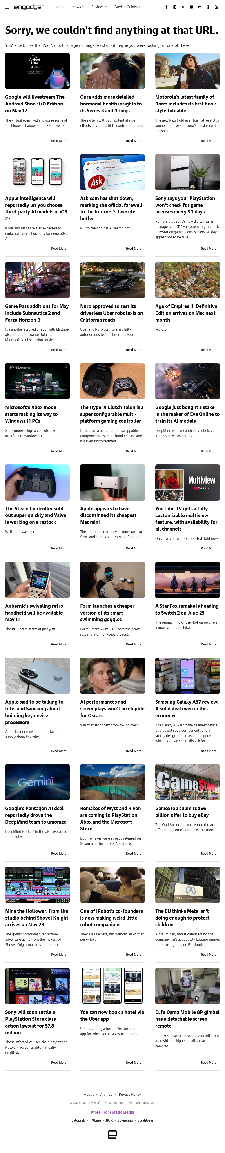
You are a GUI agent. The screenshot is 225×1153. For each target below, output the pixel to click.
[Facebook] (166, 7)
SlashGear (145, 1120)
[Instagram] (174, 7)
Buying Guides (126, 7)
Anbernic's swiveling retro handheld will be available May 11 (34, 613)
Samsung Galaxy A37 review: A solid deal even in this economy (186, 709)
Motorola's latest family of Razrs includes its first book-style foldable (186, 104)
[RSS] (216, 7)
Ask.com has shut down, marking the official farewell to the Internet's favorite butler (111, 208)
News (76, 7)
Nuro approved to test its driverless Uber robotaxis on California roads (111, 313)
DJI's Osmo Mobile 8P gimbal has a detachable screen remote (187, 1019)
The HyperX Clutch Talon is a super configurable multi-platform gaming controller (111, 414)
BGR (109, 1120)
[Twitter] (183, 7)
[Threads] (208, 7)
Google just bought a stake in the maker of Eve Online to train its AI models (187, 414)
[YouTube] (191, 7)
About (89, 1094)
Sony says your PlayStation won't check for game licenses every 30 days (185, 205)
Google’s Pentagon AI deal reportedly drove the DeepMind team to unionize (35, 815)
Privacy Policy (130, 1094)
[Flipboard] (199, 7)
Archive (106, 1094)
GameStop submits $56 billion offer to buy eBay (182, 812)
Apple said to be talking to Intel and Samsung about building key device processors (34, 712)
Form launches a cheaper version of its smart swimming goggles (107, 613)
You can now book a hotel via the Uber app (112, 1016)
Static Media (90, 1102)
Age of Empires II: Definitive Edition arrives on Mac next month (186, 313)
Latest (59, 7)
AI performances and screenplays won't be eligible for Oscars (112, 709)
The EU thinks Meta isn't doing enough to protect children (182, 918)
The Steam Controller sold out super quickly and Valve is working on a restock (35, 515)
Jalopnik (78, 1120)
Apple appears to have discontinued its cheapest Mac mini (108, 515)
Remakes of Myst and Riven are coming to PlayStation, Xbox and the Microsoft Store (110, 818)
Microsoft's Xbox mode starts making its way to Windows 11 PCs (31, 414)
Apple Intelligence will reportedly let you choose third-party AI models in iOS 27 (36, 208)
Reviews (97, 7)
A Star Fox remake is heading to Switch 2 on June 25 (187, 609)
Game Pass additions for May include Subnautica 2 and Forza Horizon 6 (37, 313)
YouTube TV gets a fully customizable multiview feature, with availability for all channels (186, 518)
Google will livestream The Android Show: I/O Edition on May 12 (35, 104)
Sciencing (125, 1120)
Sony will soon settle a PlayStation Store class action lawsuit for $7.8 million (30, 1022)
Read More (58, 140)
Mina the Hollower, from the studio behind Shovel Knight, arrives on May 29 (37, 918)
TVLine (95, 1120)
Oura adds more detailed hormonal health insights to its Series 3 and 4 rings (111, 104)
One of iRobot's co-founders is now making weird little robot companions (111, 918)
